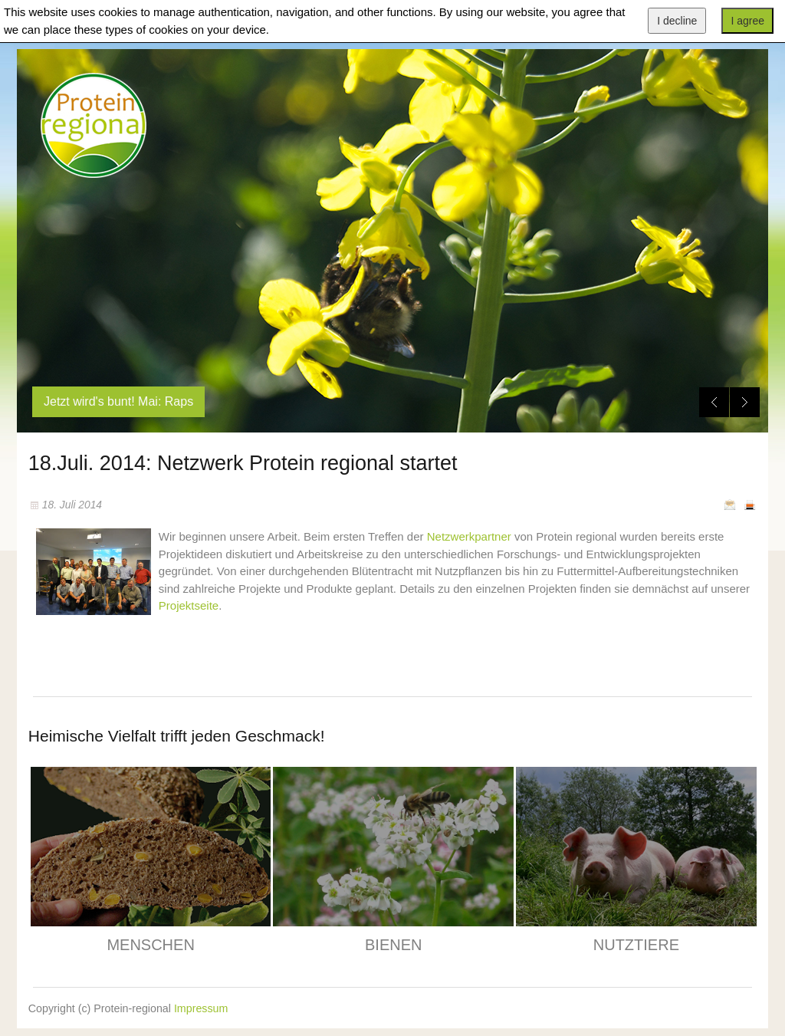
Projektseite (188, 605)
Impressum (201, 1008)
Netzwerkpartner (469, 536)
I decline (677, 21)
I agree (747, 21)
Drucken (750, 504)
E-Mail (730, 504)
